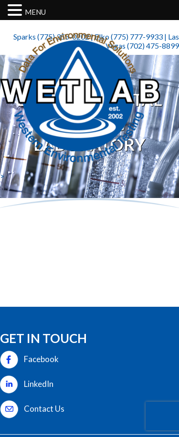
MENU (35, 12)
